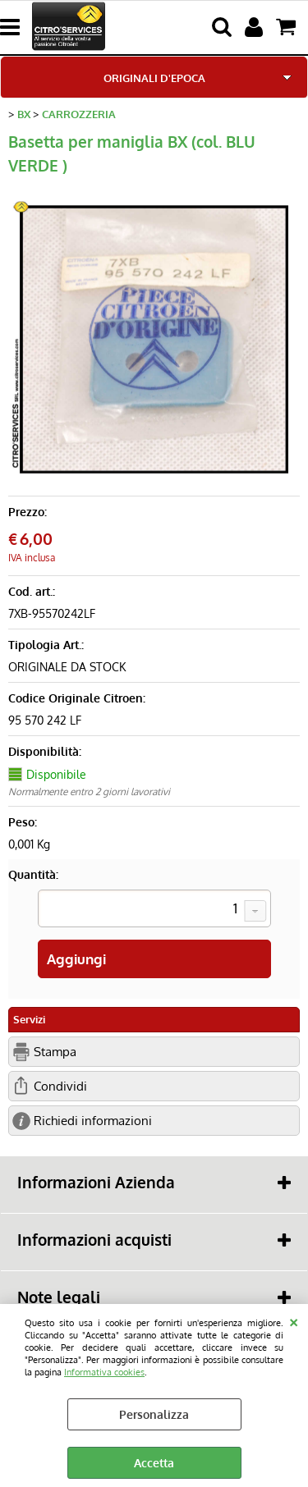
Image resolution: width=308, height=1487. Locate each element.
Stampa (55, 1051)
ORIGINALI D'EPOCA (154, 78)
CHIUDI (293, 1320)
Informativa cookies (104, 1372)
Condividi (60, 1086)
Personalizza (154, 1414)
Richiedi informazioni (93, 1120)
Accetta (154, 1463)
